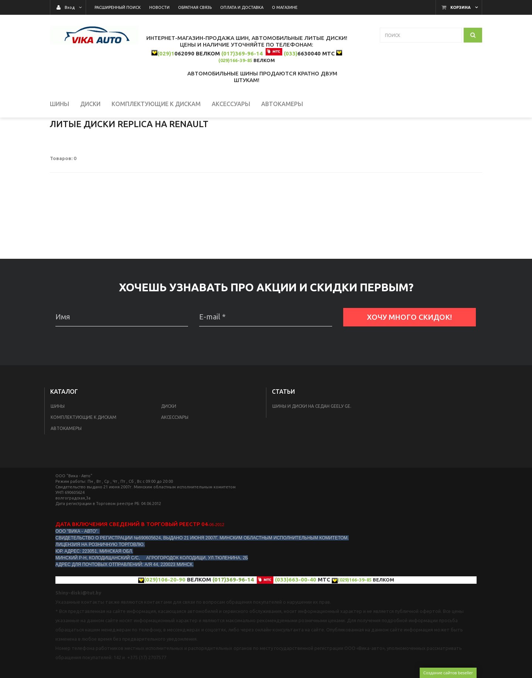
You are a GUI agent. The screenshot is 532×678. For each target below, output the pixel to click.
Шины (58, 449)
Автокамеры (66, 471)
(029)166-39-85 (235, 60)
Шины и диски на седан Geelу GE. (311, 449)
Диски (168, 449)
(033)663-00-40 (295, 623)
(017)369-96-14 (242, 53)
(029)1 (165, 53)
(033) (290, 53)
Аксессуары (174, 460)
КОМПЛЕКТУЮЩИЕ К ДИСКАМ (83, 460)
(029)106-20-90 (164, 623)
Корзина (460, 7)
